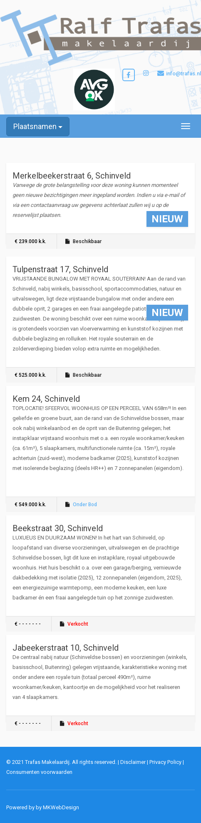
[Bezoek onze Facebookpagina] (129, 75)
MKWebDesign (61, 807)
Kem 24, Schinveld (46, 399)
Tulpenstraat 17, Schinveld (60, 269)
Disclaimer (133, 762)
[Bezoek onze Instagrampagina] (146, 74)
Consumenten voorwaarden (39, 772)
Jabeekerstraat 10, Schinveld (65, 648)
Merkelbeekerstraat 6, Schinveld (71, 176)
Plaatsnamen (37, 126)
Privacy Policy (165, 762)
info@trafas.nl (179, 73)
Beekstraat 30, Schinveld (57, 528)
